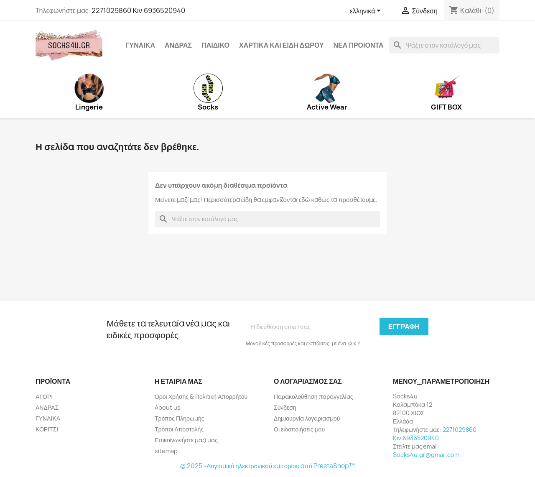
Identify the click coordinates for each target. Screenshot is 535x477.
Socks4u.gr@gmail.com (426, 455)
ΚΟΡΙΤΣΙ (47, 429)
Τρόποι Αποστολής (179, 429)
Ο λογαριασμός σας (308, 381)
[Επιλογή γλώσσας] (367, 11)
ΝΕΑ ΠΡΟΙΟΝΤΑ (359, 45)
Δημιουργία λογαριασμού (307, 418)
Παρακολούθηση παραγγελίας (313, 396)
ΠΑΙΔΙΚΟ (215, 45)
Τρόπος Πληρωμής (179, 418)
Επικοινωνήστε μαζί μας (186, 440)
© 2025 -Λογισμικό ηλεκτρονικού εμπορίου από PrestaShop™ (267, 466)
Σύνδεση (285, 407)
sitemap (166, 451)
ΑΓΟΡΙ (44, 396)
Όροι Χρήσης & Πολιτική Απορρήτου (201, 396)
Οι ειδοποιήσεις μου (299, 429)
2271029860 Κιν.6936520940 (138, 10)
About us (168, 407)
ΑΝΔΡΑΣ (178, 45)
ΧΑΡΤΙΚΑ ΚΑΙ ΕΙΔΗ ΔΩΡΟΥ (281, 45)
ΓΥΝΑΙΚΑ (140, 45)
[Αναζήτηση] (444, 45)
